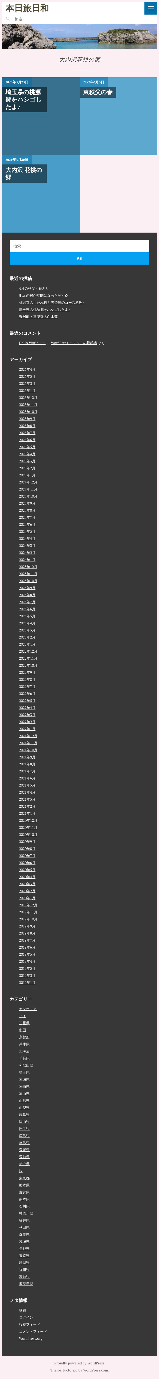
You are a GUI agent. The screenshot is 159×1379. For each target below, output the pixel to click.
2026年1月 (27, 390)
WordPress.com (95, 1370)
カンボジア (28, 1008)
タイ (22, 1015)
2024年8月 (27, 510)
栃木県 (24, 1185)
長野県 (24, 1248)
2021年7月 (27, 771)
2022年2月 (27, 721)
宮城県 (24, 1079)
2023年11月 (28, 573)
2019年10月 (28, 919)
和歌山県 (26, 1065)
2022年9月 (27, 672)
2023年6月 (27, 609)
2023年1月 (27, 644)
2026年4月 (27, 369)
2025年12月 (28, 397)
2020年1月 (27, 898)
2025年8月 (27, 425)
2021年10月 (28, 750)
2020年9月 (27, 841)
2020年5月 (27, 869)
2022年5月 (27, 700)
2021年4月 (27, 792)
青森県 (24, 1255)
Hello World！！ (32, 342)
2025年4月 (27, 454)
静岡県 (24, 1262)
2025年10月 (28, 411)
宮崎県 (24, 1086)
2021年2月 (27, 806)
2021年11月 (28, 742)
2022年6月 (27, 693)
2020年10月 (28, 834)
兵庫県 (24, 1044)
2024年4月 (27, 538)
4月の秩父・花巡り (34, 288)
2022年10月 (28, 665)
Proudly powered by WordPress (79, 1363)
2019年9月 (27, 926)
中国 (22, 1030)
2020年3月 (27, 883)
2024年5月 (27, 531)
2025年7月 (27, 432)
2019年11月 (28, 912)
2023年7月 (27, 602)
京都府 (24, 1037)
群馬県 (24, 1234)
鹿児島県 (26, 1283)
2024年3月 (27, 545)
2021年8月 (27, 764)
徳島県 (24, 1142)
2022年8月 (27, 679)
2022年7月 (27, 686)
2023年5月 (27, 616)
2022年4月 (27, 707)
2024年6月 (27, 524)
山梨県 (24, 1107)
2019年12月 (28, 905)
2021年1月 (27, 813)
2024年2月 (27, 552)
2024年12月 (28, 482)
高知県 (24, 1276)
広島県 (24, 1135)
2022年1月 (27, 728)
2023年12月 (28, 566)
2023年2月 (27, 637)
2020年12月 (28, 820)
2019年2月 (27, 975)
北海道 (24, 1051)
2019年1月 (27, 982)
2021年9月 (27, 757)
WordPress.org (31, 1338)
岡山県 (24, 1121)
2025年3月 (27, 461)
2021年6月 (27, 778)
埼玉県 (24, 1072)
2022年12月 (28, 651)
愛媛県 (24, 1149)
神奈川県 (26, 1213)
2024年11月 (28, 489)
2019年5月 (27, 954)
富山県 (24, 1093)
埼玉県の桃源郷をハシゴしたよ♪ (44, 309)
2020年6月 (27, 862)
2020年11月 (28, 827)
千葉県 (24, 1058)
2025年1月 (27, 475)
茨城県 (24, 1241)
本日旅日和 (27, 8)
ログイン (26, 1317)
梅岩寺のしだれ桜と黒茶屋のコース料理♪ (51, 302)
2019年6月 (27, 947)
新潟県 (24, 1163)
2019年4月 (27, 961)
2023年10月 (28, 580)
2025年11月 (28, 404)
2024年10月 (28, 496)
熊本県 (24, 1199)
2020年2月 (27, 890)
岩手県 (24, 1128)
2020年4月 (27, 876)
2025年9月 (27, 418)
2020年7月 (27, 855)
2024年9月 (27, 503)
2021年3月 (27, 799)
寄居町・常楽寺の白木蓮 (38, 316)
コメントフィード (33, 1331)
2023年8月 (27, 594)
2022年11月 (28, 658)
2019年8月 (27, 933)
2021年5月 (27, 785)
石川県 (24, 1206)
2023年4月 (27, 623)
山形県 (24, 1100)
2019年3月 (27, 968)
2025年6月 (27, 439)
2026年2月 (27, 383)
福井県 (24, 1220)
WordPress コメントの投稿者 (74, 342)
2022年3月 (27, 714)
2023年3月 (27, 630)
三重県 (24, 1023)
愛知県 (24, 1156)
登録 (22, 1310)
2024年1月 (27, 559)
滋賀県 (24, 1192)
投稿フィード (29, 1324)
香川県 (24, 1269)
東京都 (24, 1178)
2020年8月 (27, 848)
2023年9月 (27, 587)
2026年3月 (27, 376)
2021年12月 (28, 735)
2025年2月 (27, 468)
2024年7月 (27, 517)
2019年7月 (27, 940)
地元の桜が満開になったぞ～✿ (43, 295)
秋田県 (24, 1227)
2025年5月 (27, 446)
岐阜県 (24, 1114)
